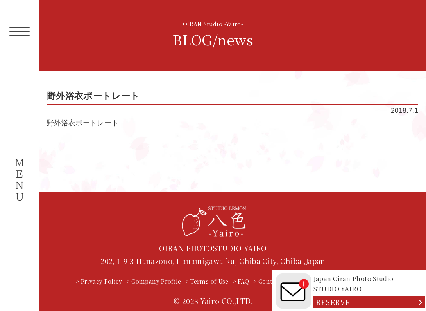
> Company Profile (154, 281)
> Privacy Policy (99, 281)
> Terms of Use (207, 281)
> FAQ (241, 281)
